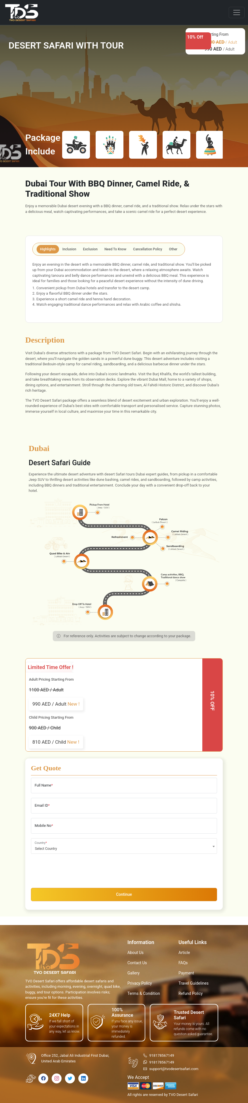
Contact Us (137, 963)
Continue (124, 894)
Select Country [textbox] (46, 849)
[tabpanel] (124, 288)
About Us (135, 952)
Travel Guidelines (193, 983)
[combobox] (124, 846)
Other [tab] (173, 249)
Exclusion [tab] (90, 249)
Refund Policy (190, 993)
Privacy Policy (139, 983)
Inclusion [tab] (69, 249)
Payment (186, 973)
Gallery (133, 973)
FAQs (183, 963)
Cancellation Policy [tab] (147, 249)
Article (184, 952)
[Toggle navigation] (237, 12)
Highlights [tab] (48, 249)
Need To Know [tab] (115, 249)
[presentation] (74, 869)
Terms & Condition (143, 993)
